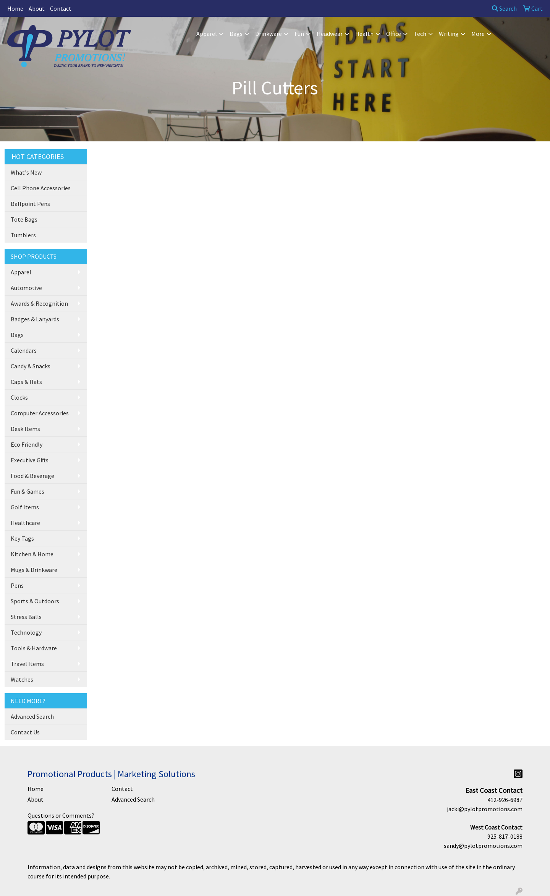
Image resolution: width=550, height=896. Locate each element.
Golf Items (25, 507)
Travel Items (27, 664)
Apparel (21, 272)
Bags (17, 335)
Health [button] (364, 33)
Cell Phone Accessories (41, 188)
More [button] (478, 33)
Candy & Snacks (30, 366)
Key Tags (22, 538)
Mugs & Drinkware (34, 570)
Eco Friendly (26, 444)
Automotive (26, 288)
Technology (26, 632)
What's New (26, 172)
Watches (22, 679)
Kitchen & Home (32, 554)
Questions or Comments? (61, 815)
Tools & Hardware (34, 648)
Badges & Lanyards (35, 319)
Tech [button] (420, 33)
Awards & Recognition (39, 303)
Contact (60, 8)
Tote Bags (24, 219)
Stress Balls (26, 617)
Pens (17, 585)
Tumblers (23, 235)
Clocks (19, 397)
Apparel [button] (206, 33)
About (37, 8)
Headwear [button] (330, 33)
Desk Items (25, 429)
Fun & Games (27, 491)
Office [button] (393, 33)
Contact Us (25, 732)
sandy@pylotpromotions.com (483, 845)
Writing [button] (449, 33)
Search (504, 8)
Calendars (24, 350)
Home (15, 8)
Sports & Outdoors (35, 601)
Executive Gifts (30, 460)
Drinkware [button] (268, 33)
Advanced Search (32, 716)
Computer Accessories (40, 413)
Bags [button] (236, 33)
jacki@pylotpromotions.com (484, 809)
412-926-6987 (504, 800)
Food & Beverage (32, 476)
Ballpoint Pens (30, 203)
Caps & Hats (26, 382)
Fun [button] (299, 33)
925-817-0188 (504, 836)
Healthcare (25, 523)
